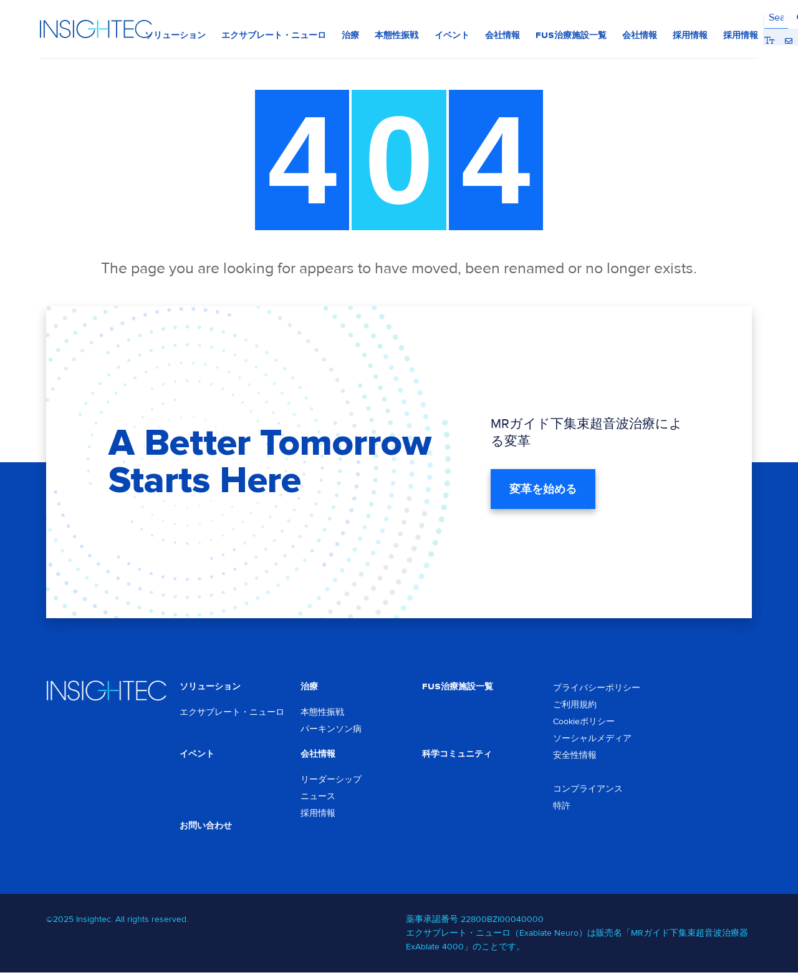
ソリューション (210, 687)
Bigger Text (716, 18)
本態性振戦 (322, 713)
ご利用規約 (575, 705)
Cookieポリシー (584, 722)
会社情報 (317, 755)
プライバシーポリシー (596, 688)
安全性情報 (575, 755)
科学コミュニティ (457, 755)
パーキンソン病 (331, 730)
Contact (734, 18)
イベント (197, 755)
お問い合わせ (206, 827)
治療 (309, 687)
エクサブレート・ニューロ (232, 713)
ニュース (317, 798)
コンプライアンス (588, 789)
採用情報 (317, 815)
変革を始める (543, 490)
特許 (561, 806)
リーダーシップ (331, 781)
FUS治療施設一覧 (457, 687)
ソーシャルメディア (592, 739)
